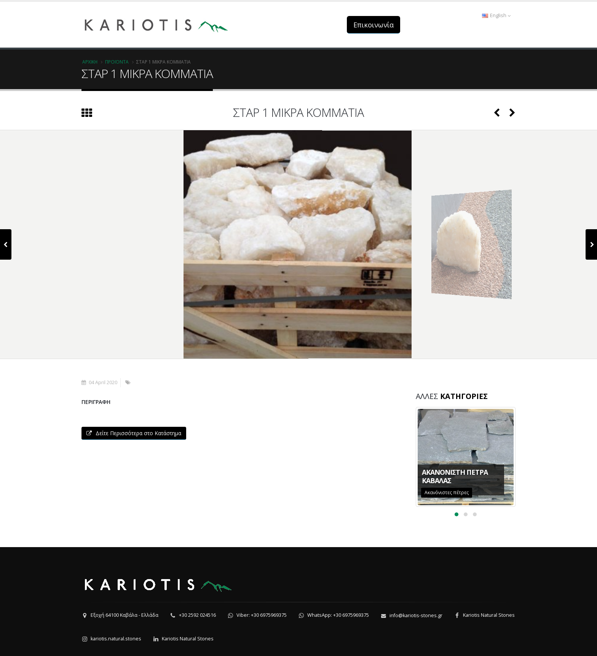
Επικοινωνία (373, 24)
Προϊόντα (117, 62)
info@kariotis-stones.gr (415, 615)
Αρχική (89, 62)
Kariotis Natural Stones (489, 615)
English (496, 15)
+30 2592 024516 (197, 615)
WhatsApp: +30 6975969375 (338, 615)
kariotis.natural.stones (116, 638)
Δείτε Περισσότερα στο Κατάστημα (133, 433)
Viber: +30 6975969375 (261, 615)
